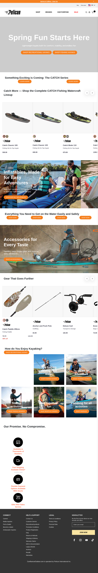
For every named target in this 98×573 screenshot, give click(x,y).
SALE (76, 12)
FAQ (27, 533)
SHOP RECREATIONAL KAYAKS (36, 52)
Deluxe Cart (68, 326)
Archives (28, 549)
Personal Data (53, 524)
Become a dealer (8, 527)
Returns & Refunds (31, 535)
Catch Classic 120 (40, 145)
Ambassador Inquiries (9, 530)
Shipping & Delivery (32, 538)
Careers (5, 518)
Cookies (51, 527)
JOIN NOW (83, 532)
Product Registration (32, 530)
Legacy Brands (30, 547)
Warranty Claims (31, 541)
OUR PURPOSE (63, 12)
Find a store (83, 5)
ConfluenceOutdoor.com (35, 561)
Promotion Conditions (32, 527)
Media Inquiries (7, 521)
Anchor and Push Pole (42, 326)
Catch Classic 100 (10, 145)
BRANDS (48, 12)
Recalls (28, 552)
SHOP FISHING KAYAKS (65, 52)
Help (78, 5)
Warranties (29, 555)
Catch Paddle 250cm (11, 329)
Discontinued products (32, 524)
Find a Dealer (7, 524)
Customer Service (31, 521)
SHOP (38, 12)
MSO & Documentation (33, 544)
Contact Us (29, 518)
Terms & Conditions (55, 518)
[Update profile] (89, 12)
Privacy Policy (53, 521)
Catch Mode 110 (69, 145)
